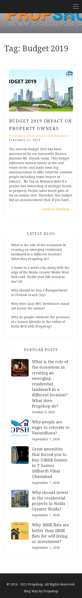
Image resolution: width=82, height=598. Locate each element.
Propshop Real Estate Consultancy (38, 135)
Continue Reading (57, 209)
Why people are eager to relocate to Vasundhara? (51, 427)
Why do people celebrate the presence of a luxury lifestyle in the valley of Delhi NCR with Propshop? (40, 321)
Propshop (51, 591)
